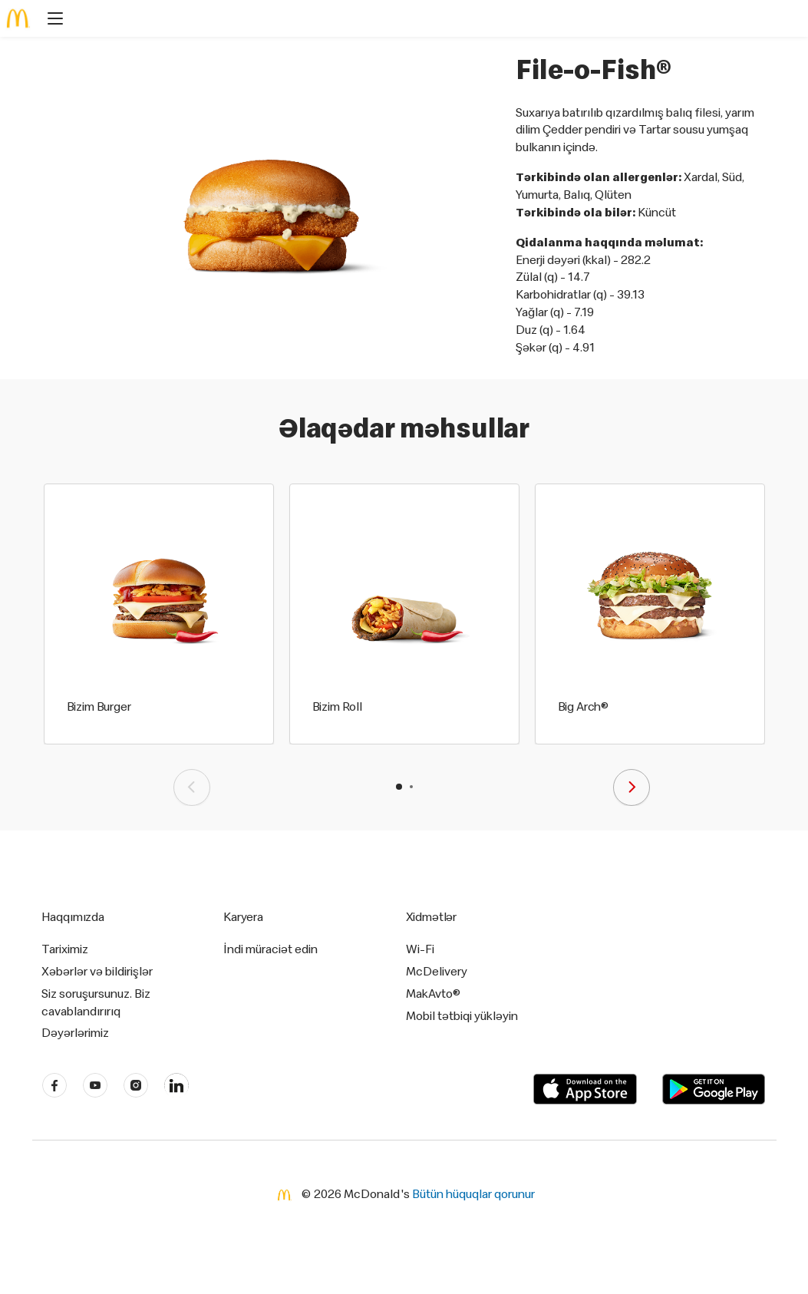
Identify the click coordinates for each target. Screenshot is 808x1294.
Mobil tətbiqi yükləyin (462, 1015)
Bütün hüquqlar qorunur (473, 1193)
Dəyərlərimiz (75, 1032)
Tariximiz (64, 948)
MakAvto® (433, 993)
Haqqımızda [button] (73, 916)
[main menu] (50, 20)
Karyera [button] (243, 916)
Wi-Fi (420, 948)
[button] (399, 787)
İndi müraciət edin (270, 948)
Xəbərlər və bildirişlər (97, 971)
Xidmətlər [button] (431, 916)
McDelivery (436, 971)
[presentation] (191, 787)
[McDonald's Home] (18, 18)
